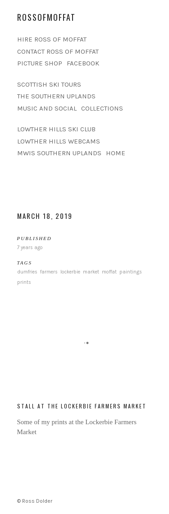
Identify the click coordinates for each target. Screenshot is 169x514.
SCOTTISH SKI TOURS (49, 84)
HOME (115, 153)
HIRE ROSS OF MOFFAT (52, 39)
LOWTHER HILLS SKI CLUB (56, 129)
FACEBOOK (83, 63)
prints (24, 282)
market (91, 272)
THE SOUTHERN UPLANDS (56, 96)
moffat (109, 272)
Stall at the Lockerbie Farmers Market (81, 406)
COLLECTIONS (102, 108)
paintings (130, 272)
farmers (49, 272)
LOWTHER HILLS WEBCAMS (58, 141)
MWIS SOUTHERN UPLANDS (59, 153)
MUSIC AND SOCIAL (47, 108)
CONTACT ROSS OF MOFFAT (58, 51)
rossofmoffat (46, 17)
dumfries (27, 272)
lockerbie (70, 272)
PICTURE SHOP (39, 63)
